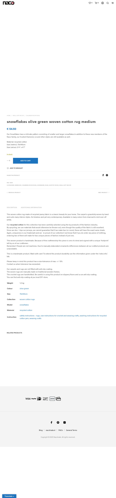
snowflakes (24, 356)
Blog (41, 481)
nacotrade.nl (50, 481)
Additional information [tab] (31, 259)
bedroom (18, 236)
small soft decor (18, 166)
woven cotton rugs (27, 350)
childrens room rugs (33, 166)
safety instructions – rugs (30, 367)
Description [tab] (12, 259)
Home (8, 166)
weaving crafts (35, 369)
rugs (46, 236)
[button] (90, 3)
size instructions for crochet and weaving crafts (60, 367)
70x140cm (23, 345)
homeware (40, 236)
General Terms (71, 481)
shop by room (54, 236)
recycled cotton (26, 361)
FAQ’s (60, 481)
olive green (24, 339)
